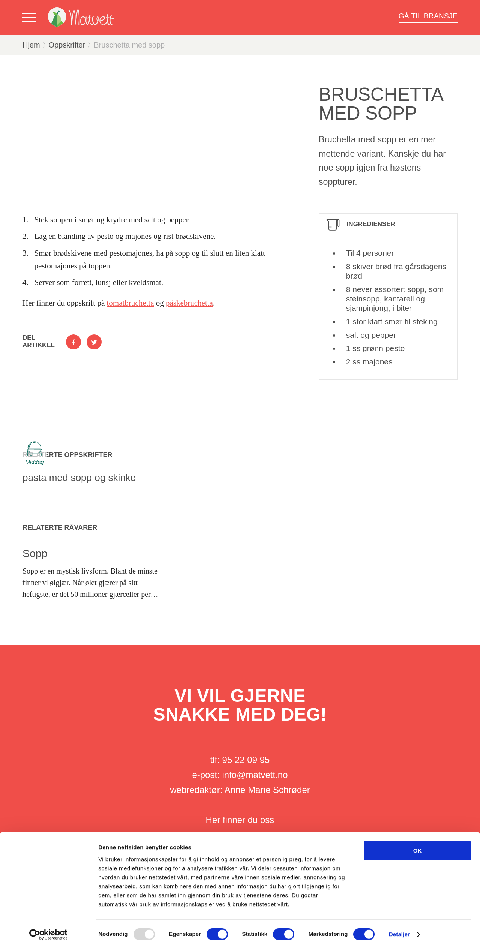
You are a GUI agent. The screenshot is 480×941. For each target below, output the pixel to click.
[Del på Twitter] (94, 341)
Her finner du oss (240, 820)
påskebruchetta (189, 302)
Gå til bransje (428, 16)
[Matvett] (81, 17)
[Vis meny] (30, 17)
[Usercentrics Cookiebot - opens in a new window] (48, 926)
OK (417, 842)
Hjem (31, 45)
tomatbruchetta (130, 302)
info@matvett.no (255, 775)
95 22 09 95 (246, 760)
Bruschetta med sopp (129, 45)
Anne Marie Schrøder (267, 790)
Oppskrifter (67, 45)
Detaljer (399, 926)
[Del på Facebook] (73, 341)
